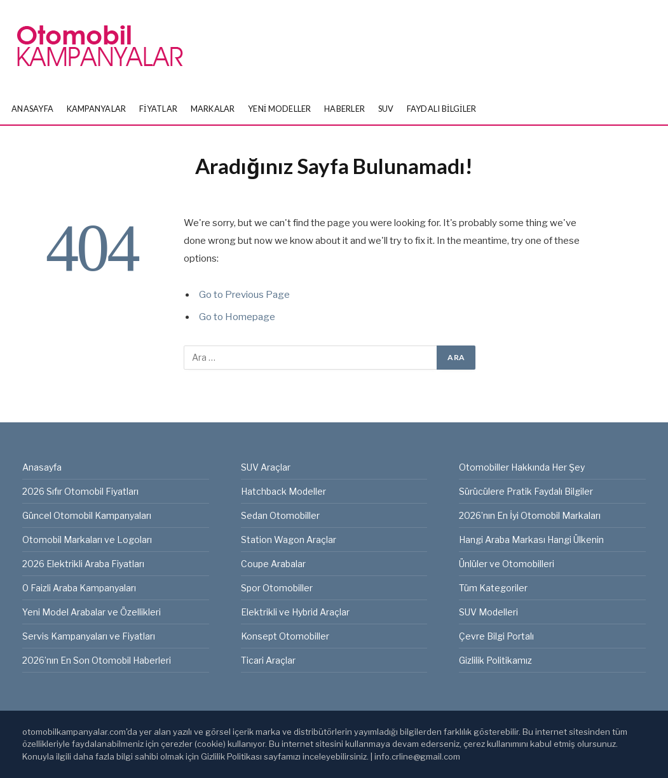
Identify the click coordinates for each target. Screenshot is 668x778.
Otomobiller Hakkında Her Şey (522, 467)
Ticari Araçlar (268, 660)
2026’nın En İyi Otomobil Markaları (530, 515)
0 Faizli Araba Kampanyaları (79, 587)
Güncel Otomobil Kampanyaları (86, 515)
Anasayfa (32, 109)
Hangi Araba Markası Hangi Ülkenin (531, 539)
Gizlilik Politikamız (495, 660)
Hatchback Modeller (283, 491)
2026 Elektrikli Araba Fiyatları (83, 563)
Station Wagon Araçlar (288, 539)
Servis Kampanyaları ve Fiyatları (88, 636)
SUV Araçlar (265, 467)
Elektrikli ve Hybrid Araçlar (295, 612)
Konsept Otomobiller (285, 636)
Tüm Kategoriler (493, 587)
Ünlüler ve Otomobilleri (506, 563)
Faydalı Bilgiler (442, 109)
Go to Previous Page (244, 294)
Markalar (213, 109)
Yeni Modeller (279, 109)
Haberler (344, 109)
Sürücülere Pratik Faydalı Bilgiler (526, 491)
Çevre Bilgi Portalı (496, 636)
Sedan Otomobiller (280, 515)
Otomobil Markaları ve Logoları (87, 539)
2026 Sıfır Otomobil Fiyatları (80, 491)
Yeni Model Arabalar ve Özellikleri (91, 612)
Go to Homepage (237, 317)
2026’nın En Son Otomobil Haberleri (96, 660)
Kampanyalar (96, 109)
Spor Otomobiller (277, 587)
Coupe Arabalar (273, 563)
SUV (386, 109)
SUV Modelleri (488, 612)
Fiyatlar (158, 109)
